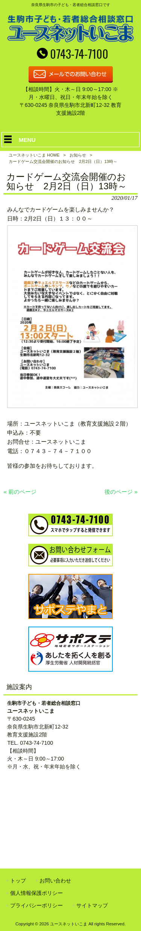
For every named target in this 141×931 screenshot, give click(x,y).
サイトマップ (92, 905)
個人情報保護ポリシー (36, 893)
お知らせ (78, 155)
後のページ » (121, 491)
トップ (18, 881)
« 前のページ (19, 491)
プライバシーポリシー (36, 905)
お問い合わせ (55, 881)
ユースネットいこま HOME (34, 155)
